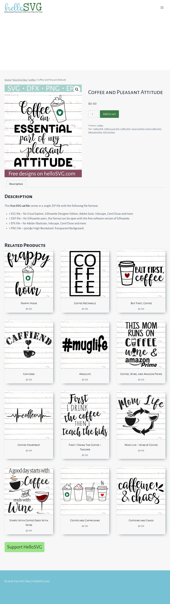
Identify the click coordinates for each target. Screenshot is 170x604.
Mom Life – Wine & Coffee (141, 444)
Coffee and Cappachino (85, 520)
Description (16, 184)
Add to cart (109, 114)
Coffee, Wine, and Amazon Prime (141, 373)
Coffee (100, 125)
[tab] (16, 184)
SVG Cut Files (109, 132)
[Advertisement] (85, 43)
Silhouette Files (95, 132)
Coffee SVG (125, 129)
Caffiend (29, 373)
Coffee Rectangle (85, 303)
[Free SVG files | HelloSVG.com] (25, 8)
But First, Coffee (141, 303)
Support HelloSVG (24, 547)
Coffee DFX (98, 129)
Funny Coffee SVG (153, 129)
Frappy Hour (29, 303)
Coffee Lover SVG (111, 129)
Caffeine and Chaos (141, 520)
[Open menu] (161, 7)
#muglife (85, 373)
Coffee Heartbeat (29, 444)
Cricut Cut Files (138, 129)
